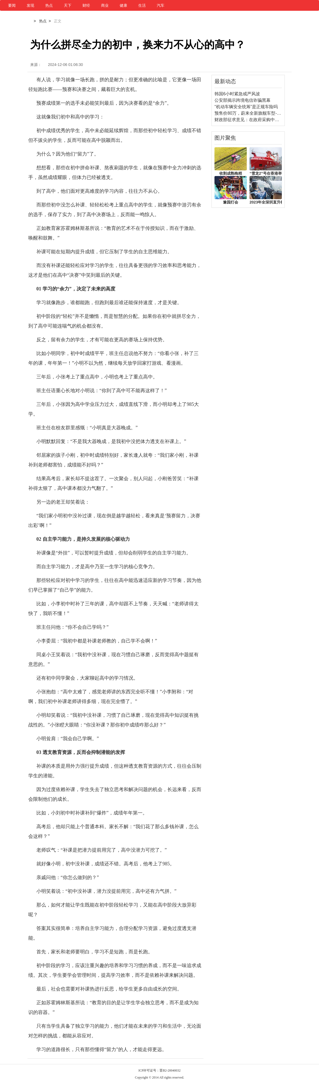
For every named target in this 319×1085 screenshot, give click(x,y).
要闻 (12, 5)
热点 (49, 5)
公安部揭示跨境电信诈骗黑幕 (242, 100)
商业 (105, 5)
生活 (142, 5)
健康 (123, 5)
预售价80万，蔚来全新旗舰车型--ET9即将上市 (258, 113)
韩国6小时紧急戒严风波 (237, 94)
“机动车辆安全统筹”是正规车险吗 (246, 106)
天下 (67, 5)
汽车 (160, 5)
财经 (86, 5)
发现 (30, 5)
